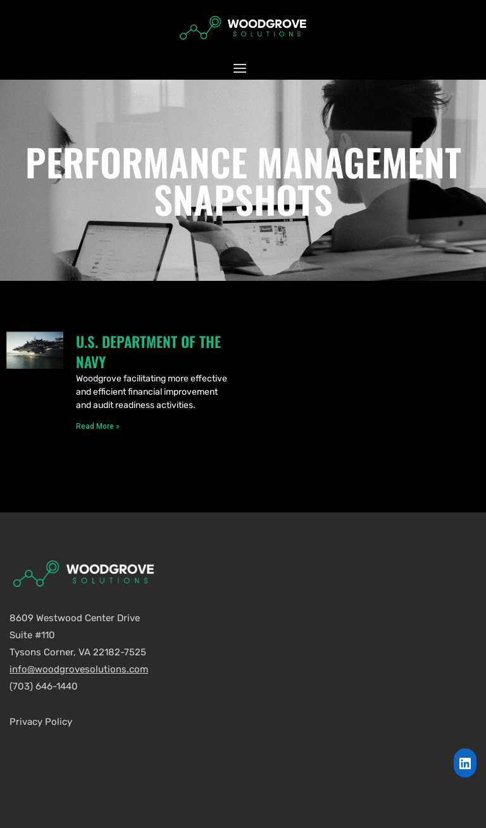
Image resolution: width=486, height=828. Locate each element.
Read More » (98, 426)
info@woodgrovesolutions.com (78, 669)
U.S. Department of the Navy (148, 352)
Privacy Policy (40, 721)
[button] (243, 68)
